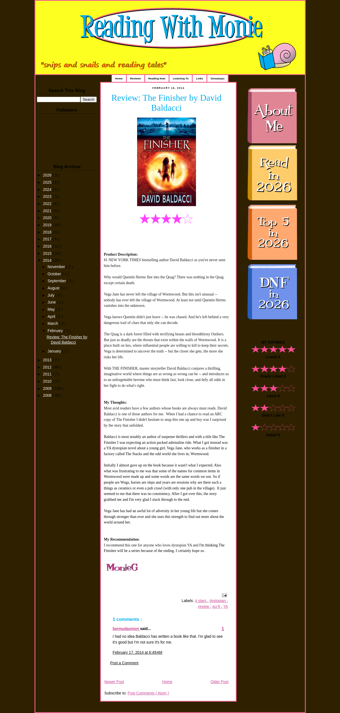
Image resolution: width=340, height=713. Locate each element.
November (57, 267)
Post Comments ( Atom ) (148, 693)
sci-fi (216, 607)
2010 (48, 381)
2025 (48, 182)
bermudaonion (126, 629)
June (52, 302)
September (57, 281)
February (56, 331)
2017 (48, 239)
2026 (48, 175)
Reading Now (157, 78)
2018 (48, 232)
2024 (48, 190)
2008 (48, 395)
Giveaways (217, 78)
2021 (48, 211)
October (55, 274)
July (51, 295)
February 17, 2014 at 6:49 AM (138, 652)
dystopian (218, 601)
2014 (48, 260)
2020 (48, 218)
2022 (48, 204)
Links (199, 78)
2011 (48, 374)
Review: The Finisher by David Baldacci (166, 103)
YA (225, 607)
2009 (48, 389)
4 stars (201, 601)
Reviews (135, 78)
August (54, 288)
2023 (48, 197)
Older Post (220, 682)
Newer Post (114, 682)
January (55, 351)
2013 (48, 360)
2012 (48, 367)
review (204, 607)
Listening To (181, 78)
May (52, 309)
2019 (48, 225)
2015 (48, 254)
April (52, 317)
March (53, 324)
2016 (48, 246)
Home (119, 78)
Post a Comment (124, 663)
